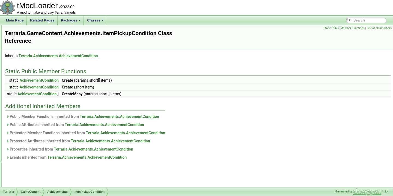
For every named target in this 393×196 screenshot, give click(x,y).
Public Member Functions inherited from (151, 116)
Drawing (33, 157)
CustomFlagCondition (46, 85)
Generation (35, 175)
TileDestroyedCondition (48, 127)
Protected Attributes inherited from (146, 141)
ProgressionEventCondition (51, 121)
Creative (33, 151)
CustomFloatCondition (47, 91)
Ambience (34, 133)
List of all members (379, 28)
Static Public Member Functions (344, 28)
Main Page (14, 20)
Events (32, 169)
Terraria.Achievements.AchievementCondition (126, 56)
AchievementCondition (107, 80)
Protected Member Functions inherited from (154, 133)
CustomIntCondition (45, 97)
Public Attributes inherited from (143, 124)
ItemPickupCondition (46, 109)
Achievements (32, 31)
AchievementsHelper (46, 79)
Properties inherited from (138, 149)
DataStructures (33, 55)
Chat (25, 43)
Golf (30, 181)
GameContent (32, 67)
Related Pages (42, 20)
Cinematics (30, 49)
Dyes (30, 163)
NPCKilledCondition (45, 115)
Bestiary (32, 139)
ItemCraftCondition (44, 103)
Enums (27, 61)
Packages (71, 20)
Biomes (32, 145)
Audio (26, 37)
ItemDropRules (38, 187)
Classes (95, 20)
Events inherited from (135, 157)
